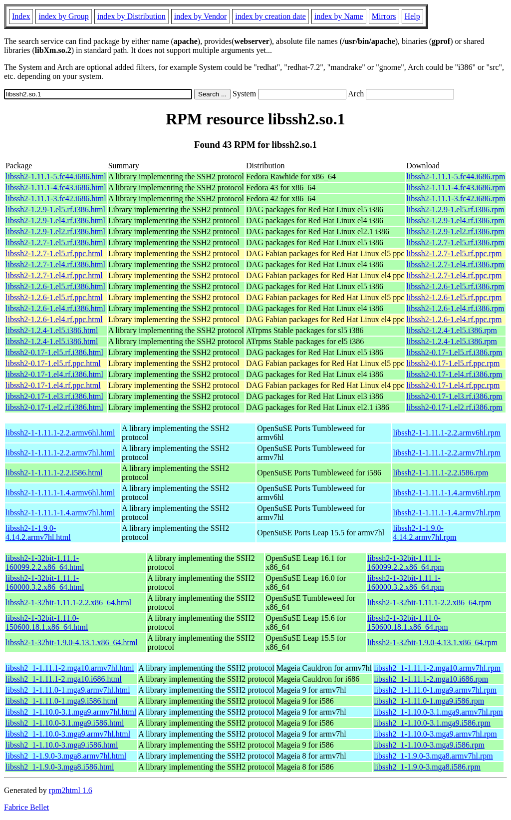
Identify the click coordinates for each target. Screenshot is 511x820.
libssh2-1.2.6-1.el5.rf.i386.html (55, 286)
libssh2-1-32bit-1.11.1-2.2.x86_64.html (68, 602)
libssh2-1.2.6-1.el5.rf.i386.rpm (455, 286)
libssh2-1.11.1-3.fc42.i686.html (55, 198)
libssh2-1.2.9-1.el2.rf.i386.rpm (455, 231)
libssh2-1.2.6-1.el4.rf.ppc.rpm (454, 319)
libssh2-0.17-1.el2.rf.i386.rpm (454, 407)
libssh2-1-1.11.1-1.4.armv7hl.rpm (447, 512)
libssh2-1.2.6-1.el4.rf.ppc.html (54, 319)
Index (21, 16)
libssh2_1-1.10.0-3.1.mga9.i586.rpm (432, 723)
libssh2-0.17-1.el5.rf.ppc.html (53, 363)
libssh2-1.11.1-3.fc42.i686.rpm (455, 198)
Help (412, 16)
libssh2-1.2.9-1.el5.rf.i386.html (55, 209)
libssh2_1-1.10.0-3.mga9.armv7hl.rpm (435, 734)
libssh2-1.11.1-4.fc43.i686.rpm (455, 187)
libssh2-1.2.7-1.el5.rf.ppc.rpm (454, 253)
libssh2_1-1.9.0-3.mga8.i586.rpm (427, 767)
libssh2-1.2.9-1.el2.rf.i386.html (55, 231)
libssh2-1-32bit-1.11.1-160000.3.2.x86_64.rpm (405, 582)
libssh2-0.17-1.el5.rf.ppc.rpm (453, 363)
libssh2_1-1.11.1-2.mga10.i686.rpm (431, 679)
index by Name (338, 16)
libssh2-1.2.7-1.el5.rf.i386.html (55, 242)
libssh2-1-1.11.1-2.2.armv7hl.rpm (447, 452)
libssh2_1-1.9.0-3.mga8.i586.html (59, 767)
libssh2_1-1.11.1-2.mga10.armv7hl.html (69, 668)
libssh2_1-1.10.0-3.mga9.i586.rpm (429, 745)
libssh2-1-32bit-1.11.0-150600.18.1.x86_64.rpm (407, 622)
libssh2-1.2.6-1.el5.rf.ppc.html (54, 297)
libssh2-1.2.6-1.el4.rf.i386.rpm (455, 308)
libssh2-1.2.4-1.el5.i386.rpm (451, 330)
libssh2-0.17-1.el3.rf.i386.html (54, 396)
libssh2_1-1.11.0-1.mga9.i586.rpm (429, 701)
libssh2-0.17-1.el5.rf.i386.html (54, 352)
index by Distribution (131, 16)
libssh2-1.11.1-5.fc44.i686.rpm (455, 176)
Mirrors (384, 16)
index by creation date (270, 16)
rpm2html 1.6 (70, 790)
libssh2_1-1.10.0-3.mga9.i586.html (61, 745)
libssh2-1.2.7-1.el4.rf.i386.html (55, 264)
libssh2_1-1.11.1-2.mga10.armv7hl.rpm (437, 668)
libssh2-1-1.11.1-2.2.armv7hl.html (60, 452)
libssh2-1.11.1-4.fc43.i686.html (55, 187)
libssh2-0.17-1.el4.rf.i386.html (54, 374)
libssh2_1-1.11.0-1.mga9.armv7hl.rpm (435, 690)
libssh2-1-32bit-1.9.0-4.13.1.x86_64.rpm (432, 642)
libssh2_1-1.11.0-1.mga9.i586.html (61, 701)
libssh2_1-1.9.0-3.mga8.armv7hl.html (65, 756)
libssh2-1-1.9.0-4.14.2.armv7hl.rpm (424, 532)
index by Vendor (200, 16)
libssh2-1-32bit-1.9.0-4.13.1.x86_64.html (71, 642)
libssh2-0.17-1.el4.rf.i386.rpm (454, 374)
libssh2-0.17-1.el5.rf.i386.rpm (454, 352)
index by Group (63, 16)
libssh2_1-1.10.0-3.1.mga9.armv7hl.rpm (438, 712)
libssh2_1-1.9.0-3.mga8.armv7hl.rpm (433, 756)
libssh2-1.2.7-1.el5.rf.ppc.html (54, 253)
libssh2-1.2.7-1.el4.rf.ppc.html (54, 275)
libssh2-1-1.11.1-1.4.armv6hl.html (60, 492)
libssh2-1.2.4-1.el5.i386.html (51, 330)
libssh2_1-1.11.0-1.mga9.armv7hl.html (67, 690)
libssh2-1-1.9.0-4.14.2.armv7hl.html (38, 532)
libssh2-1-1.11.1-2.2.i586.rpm (440, 472)
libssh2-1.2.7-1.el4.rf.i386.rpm (455, 264)
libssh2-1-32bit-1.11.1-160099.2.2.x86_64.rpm (405, 562)
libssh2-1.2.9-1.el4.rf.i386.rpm (455, 220)
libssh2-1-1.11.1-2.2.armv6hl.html (60, 432)
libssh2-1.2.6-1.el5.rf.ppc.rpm (454, 297)
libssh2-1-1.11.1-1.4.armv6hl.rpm (447, 492)
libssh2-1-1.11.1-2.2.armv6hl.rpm (447, 432)
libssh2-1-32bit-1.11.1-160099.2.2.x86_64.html (44, 562)
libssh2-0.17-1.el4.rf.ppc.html (53, 385)
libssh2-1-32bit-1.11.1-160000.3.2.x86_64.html (44, 582)
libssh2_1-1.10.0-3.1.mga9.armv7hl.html (70, 712)
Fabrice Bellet (26, 807)
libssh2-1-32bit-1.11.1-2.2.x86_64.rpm (429, 602)
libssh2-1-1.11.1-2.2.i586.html (54, 472)
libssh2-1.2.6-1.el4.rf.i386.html (55, 308)
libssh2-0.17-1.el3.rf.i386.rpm (454, 396)
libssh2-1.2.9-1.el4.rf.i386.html (55, 220)
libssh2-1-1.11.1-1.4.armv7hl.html (60, 512)
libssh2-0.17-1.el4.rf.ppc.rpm (453, 385)
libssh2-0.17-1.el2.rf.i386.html (54, 407)
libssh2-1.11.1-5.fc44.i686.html (55, 176)
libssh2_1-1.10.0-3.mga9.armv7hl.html (67, 734)
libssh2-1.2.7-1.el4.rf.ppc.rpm (454, 275)
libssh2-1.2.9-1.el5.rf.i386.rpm (455, 209)
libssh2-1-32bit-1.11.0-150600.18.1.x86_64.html (46, 622)
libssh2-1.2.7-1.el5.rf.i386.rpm (455, 242)
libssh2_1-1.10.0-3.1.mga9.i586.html (64, 723)
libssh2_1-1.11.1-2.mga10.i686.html (63, 679)
